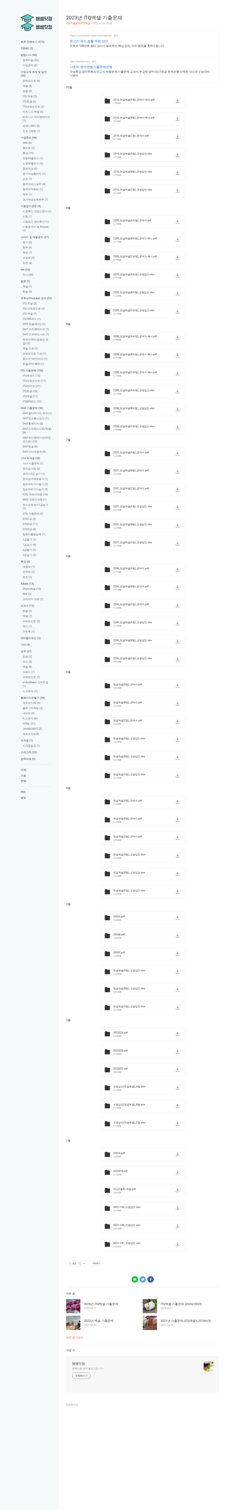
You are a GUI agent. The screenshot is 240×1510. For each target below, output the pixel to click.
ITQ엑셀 (30, 396)
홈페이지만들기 (33, 697)
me (25, 269)
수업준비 (30, 65)
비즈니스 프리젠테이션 (36, 118)
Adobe (27, 583)
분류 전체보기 (32, 41)
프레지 (29, 672)
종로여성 (30, 168)
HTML (29, 723)
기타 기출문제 (33, 463)
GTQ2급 (30, 524)
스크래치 (30, 691)
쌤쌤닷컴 (78, 1466)
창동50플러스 (33, 158)
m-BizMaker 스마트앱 (35, 684)
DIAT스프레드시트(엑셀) (37, 430)
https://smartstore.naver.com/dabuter (91, 88)
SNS (27, 142)
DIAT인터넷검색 (34, 451)
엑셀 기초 (30, 348)
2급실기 (29, 555)
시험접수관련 (31, 206)
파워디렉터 (31, 125)
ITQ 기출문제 (32, 370)
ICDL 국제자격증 (35, 494)
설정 (23, 797)
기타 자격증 (30, 458)
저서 (28, 274)
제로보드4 (31, 734)
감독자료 (28, 759)
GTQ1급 (29, 518)
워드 (27, 626)
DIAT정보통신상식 (35, 418)
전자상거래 (31, 468)
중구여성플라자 (34, 173)
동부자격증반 (33, 189)
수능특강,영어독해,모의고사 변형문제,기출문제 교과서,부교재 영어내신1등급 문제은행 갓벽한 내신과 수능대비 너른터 (140, 126)
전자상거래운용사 (35, 479)
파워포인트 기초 (34, 353)
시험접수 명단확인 (36, 221)
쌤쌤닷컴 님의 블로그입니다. (88, 1470)
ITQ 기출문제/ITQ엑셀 (78, 23)
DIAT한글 (30, 446)
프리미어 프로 (33, 599)
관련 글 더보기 (74, 1439)
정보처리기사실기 (35, 489)
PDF (27, 594)
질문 (25, 281)
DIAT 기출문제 (32, 408)
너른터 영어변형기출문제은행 (91, 119)
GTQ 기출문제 (33, 513)
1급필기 (29, 539)
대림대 (29, 566)
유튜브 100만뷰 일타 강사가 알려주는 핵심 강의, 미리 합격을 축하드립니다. (117, 98)
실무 (26, 651)
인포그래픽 (31, 131)
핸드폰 (29, 148)
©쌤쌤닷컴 (72, 1507)
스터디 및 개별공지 (35, 237)
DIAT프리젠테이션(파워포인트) (37, 439)
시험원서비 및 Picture (35, 228)
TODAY (27, 48)
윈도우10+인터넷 (35, 358)
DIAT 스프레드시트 (36, 334)
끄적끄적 (29, 752)
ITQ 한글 (30, 303)
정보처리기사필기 (35, 484)
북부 (27, 194)
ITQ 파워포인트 (34, 308)
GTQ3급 (29, 529)
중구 (27, 242)
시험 (27, 216)
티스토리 (30, 718)
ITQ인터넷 (31, 386)
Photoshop (32, 588)
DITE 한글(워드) (34, 324)
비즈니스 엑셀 (33, 111)
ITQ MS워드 (32, 319)
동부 (27, 247)
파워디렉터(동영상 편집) (35, 341)
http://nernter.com (80, 114)
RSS (23, 792)
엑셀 (27, 86)
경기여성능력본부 (35, 199)
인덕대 (29, 572)
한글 (27, 91)
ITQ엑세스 (31, 375)
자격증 (27, 740)
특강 (28, 153)
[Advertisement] (142, 55)
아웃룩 (29, 631)
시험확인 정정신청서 (37, 211)
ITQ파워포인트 (33, 106)
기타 (25, 644)
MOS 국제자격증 (35, 499)
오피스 (27, 605)
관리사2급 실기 (34, 473)
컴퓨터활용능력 (34, 534)
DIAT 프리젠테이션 (36, 329)
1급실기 (29, 544)
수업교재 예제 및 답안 (34, 73)
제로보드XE (31, 703)
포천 (27, 179)
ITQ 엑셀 (30, 96)
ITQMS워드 (32, 401)
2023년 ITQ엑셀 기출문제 (94, 18)
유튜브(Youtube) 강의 (36, 298)
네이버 (29, 713)
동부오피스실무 (34, 184)
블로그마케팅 (33, 708)
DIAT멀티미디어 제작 (37, 413)
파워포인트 (31, 80)
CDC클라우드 (31, 638)
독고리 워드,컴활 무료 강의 (89, 93)
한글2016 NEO (33, 364)
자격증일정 (31, 745)
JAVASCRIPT (32, 728)
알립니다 (29, 55)
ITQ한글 (29, 101)
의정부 (29, 257)
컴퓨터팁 (31, 60)
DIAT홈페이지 (33, 423)
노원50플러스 (33, 163)
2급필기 (29, 549)
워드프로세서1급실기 (35, 506)
